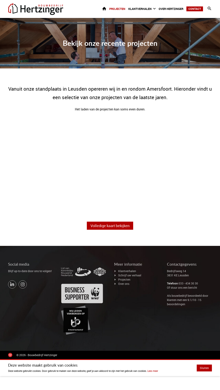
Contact (194, 9)
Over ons (123, 284)
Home (104, 9)
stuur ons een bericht (184, 288)
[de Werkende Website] (10, 355)
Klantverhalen (140, 9)
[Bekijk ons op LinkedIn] (12, 285)
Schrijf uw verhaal (129, 275)
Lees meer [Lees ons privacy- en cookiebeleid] (152, 371)
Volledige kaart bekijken (110, 225)
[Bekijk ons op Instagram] (23, 285)
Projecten (117, 9)
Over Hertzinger (171, 9)
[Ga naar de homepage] (36, 9)
